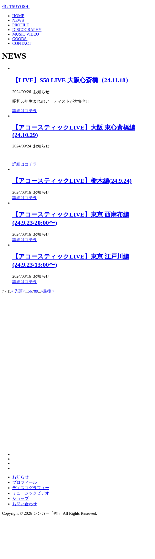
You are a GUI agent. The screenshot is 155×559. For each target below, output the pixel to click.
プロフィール (24, 482)
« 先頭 (17, 291)
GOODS (19, 39)
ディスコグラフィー (30, 488)
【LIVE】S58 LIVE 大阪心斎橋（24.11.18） (71, 80)
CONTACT (21, 43)
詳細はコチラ (24, 111)
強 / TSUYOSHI (16, 6)
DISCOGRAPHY (27, 29)
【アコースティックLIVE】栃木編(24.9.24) (72, 180)
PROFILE (20, 25)
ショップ (20, 498)
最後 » (48, 291)
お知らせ (20, 477)
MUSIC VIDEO (25, 34)
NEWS (18, 20)
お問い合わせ (24, 504)
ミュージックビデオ (30, 493)
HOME (18, 16)
